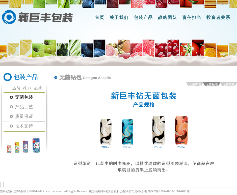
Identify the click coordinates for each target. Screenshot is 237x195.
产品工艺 (24, 106)
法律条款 (20, 191)
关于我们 (119, 17)
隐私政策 (6, 191)
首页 (99, 17)
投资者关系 (218, 17)
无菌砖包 (195, 84)
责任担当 (191, 17)
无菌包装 (24, 97)
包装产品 (143, 17)
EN (231, 3)
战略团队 (167, 17)
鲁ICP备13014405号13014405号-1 (170, 191)
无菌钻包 (212, 84)
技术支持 (24, 126)
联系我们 (218, 3)
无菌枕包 (229, 84)
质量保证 (24, 116)
